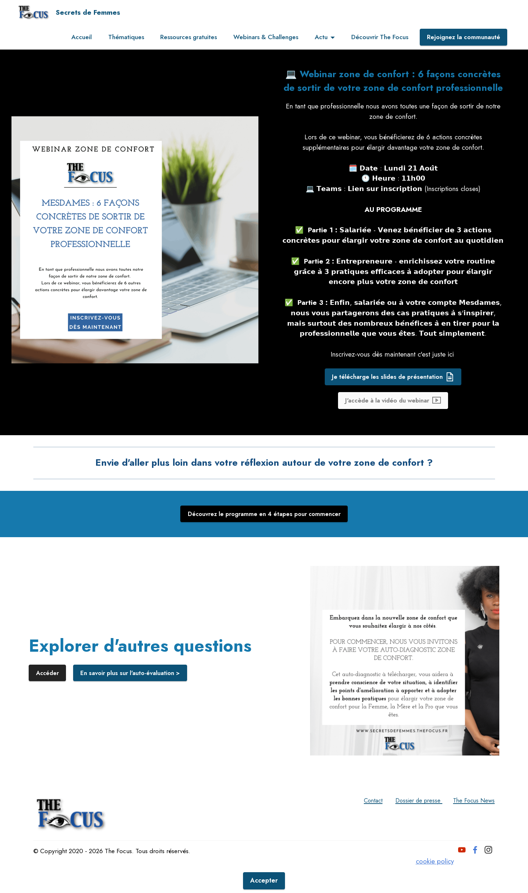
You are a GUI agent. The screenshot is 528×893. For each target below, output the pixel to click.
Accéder (48, 695)
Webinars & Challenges (265, 37)
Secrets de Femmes (88, 12)
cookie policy (434, 887)
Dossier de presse (408, 822)
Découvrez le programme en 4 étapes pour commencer (264, 535)
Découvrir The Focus (379, 37)
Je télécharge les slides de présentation (393, 396)
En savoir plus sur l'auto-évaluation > (134, 695)
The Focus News (471, 822)
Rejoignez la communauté (463, 37)
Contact (357, 822)
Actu (321, 37)
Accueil (81, 37)
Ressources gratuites (188, 37)
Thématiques (126, 37)
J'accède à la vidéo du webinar (393, 421)
